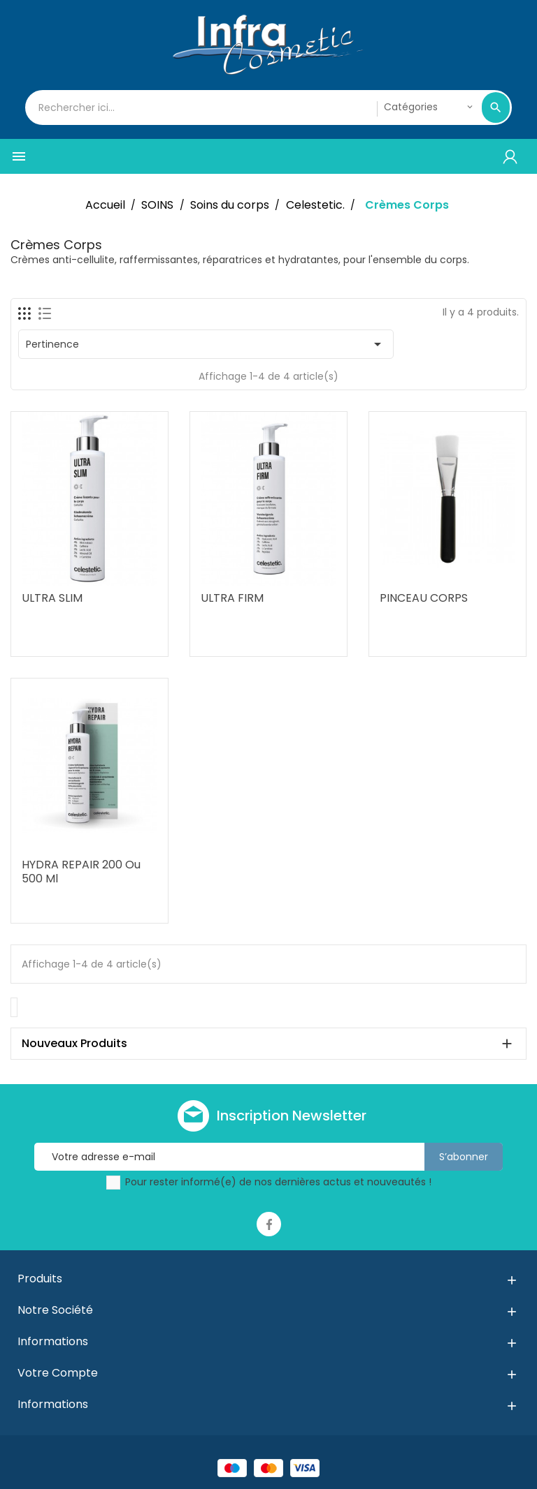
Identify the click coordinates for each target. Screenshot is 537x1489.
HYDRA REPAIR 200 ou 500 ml (81, 872)
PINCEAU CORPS (424, 598)
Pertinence (206, 344)
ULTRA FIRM (232, 598)
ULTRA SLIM (52, 598)
